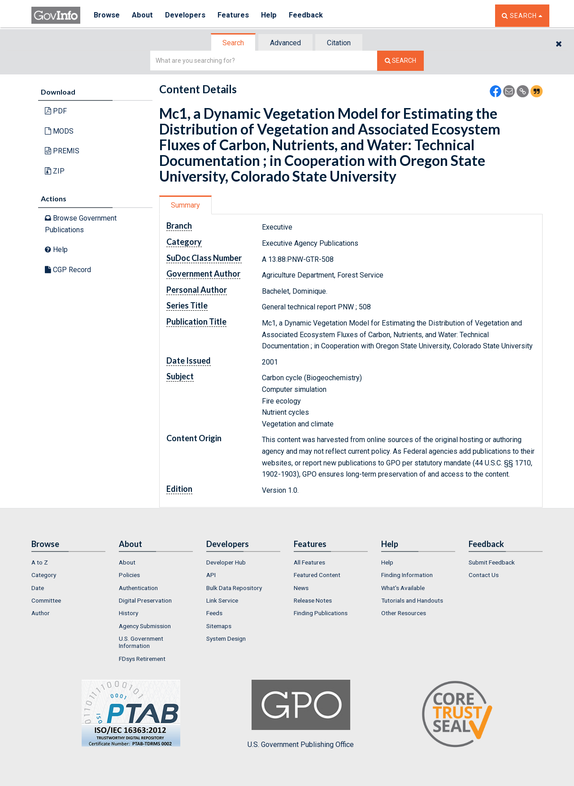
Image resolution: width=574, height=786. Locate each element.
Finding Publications (321, 613)
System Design (226, 638)
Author (40, 613)
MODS (59, 131)
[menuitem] (68, 562)
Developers (187, 15)
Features (235, 15)
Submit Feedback (492, 562)
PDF (56, 111)
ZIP (55, 171)
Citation (339, 43)
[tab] (234, 42)
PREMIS (62, 151)
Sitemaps (218, 626)
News (301, 587)
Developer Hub (226, 562)
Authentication (138, 587)
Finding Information (407, 574)
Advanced (285, 43)
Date (37, 587)
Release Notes (313, 600)
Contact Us (484, 574)
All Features (309, 562)
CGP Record (68, 269)
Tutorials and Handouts (412, 600)
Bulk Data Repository (234, 587)
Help (272, 15)
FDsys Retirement (142, 658)
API (211, 574)
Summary (185, 205)
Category (43, 574)
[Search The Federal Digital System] (400, 61)
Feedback (309, 15)
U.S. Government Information (141, 642)
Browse (107, 15)
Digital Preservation (145, 600)
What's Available (403, 587)
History (128, 613)
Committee (46, 600)
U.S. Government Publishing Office (301, 714)
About (143, 15)
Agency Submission (145, 626)
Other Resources (403, 613)
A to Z (39, 562)
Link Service (222, 600)
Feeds (214, 613)
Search (233, 43)
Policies (129, 574)
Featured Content (317, 574)
